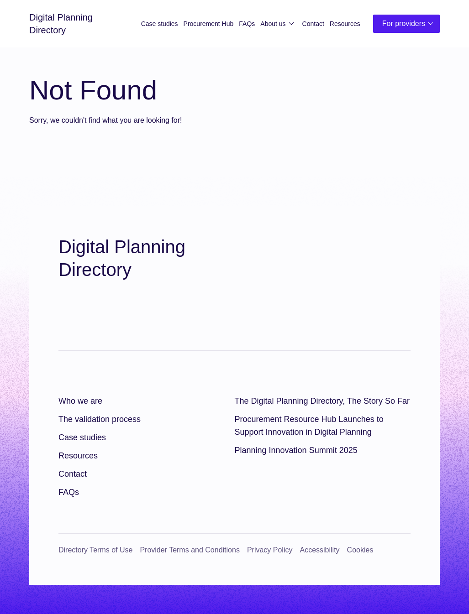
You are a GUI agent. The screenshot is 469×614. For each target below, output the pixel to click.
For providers (409, 23)
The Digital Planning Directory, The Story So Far (322, 401)
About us (278, 23)
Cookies (360, 550)
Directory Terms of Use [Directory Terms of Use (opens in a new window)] (95, 550)
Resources (345, 23)
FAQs (247, 23)
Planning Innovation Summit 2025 (296, 450)
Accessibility (319, 550)
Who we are (80, 401)
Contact (313, 23)
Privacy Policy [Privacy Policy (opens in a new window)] (270, 550)
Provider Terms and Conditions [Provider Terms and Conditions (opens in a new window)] (189, 550)
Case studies (159, 23)
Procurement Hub (209, 23)
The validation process (99, 419)
